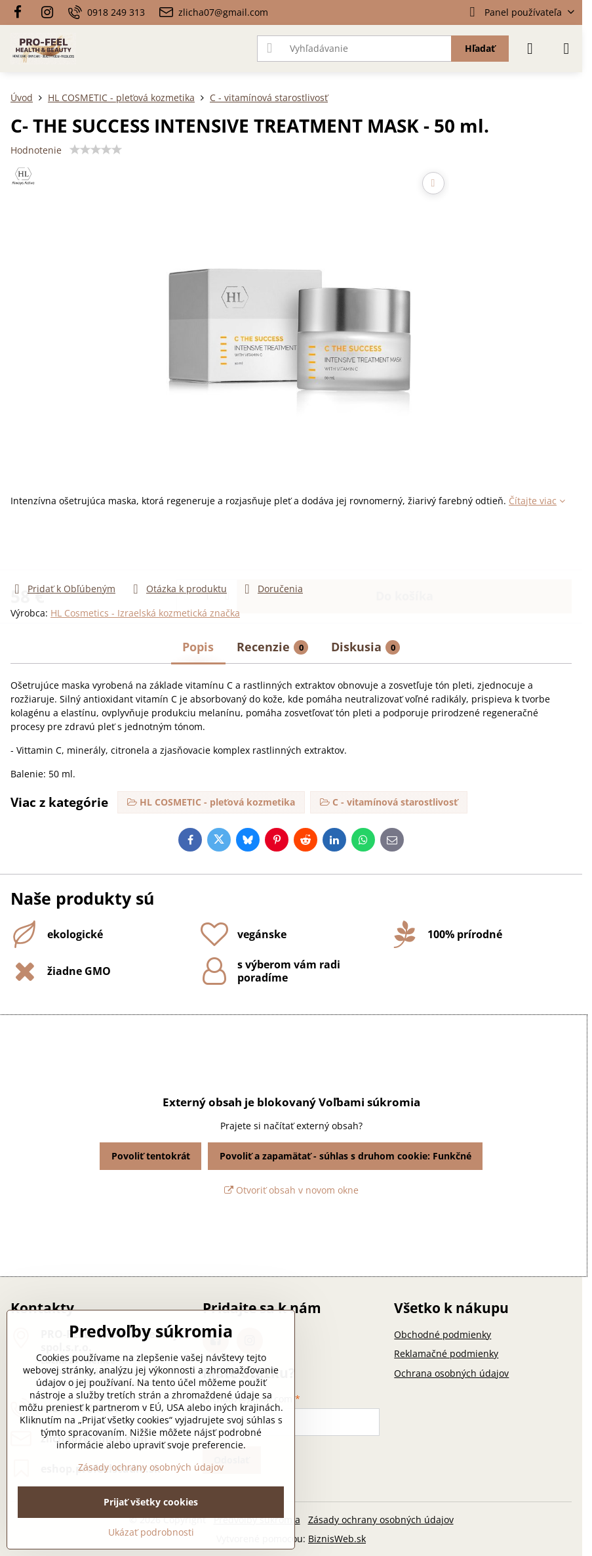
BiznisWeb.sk (337, 1538)
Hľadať (480, 48)
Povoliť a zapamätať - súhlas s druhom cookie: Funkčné (345, 1156)
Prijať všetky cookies (151, 1502)
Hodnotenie (36, 150)
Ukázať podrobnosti (151, 1532)
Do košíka (404, 544)
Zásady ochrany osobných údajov (381, 1519)
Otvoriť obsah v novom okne (291, 1190)
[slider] (95, 149)
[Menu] (566, 48)
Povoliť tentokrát (150, 1156)
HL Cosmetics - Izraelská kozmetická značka (145, 613)
